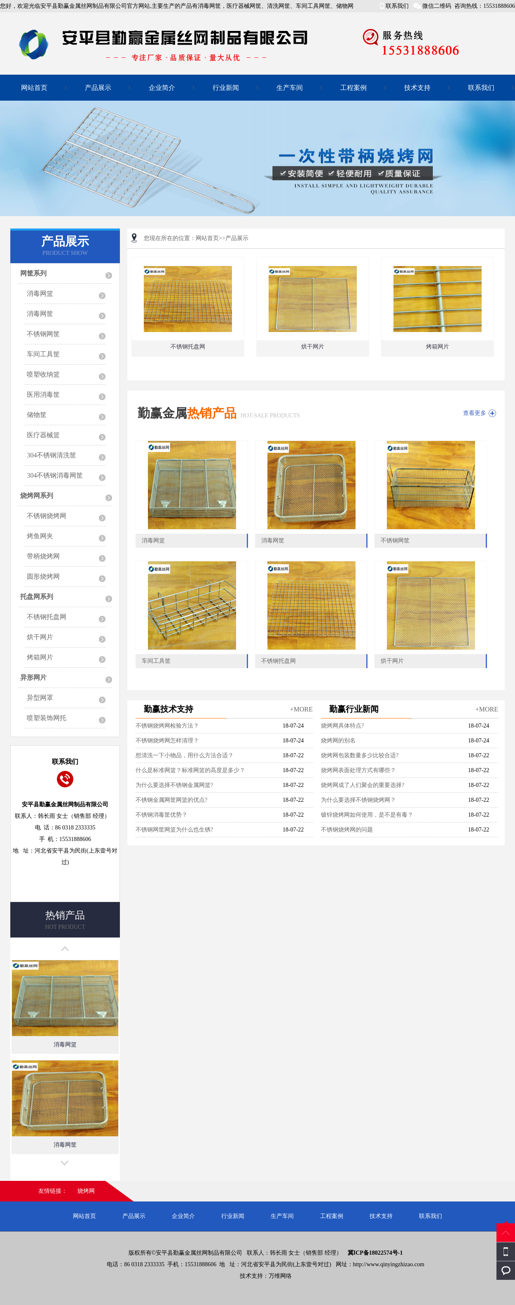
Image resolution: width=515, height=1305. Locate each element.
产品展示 (98, 87)
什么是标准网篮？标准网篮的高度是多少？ (190, 770)
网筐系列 (33, 273)
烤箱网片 (40, 657)
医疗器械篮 (43, 434)
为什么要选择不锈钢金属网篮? (174, 785)
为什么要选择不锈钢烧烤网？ (358, 800)
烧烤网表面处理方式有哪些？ (358, 770)
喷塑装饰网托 (46, 717)
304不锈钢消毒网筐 (55, 475)
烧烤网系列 (36, 495)
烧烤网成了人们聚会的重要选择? (362, 785)
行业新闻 (226, 87)
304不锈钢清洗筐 (51, 455)
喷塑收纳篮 (43, 374)
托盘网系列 (36, 596)
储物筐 (37, 414)
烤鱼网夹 (40, 535)
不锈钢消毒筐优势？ (161, 815)
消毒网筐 (40, 313)
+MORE (301, 709)
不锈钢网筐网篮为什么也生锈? (174, 830)
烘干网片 (40, 637)
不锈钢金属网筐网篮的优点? (171, 800)
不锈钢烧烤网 (46, 515)
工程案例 (353, 87)
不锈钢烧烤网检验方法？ (167, 726)
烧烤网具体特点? (342, 726)
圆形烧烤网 (43, 576)
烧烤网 (86, 1191)
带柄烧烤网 (43, 556)
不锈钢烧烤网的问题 (347, 830)
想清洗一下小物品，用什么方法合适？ (185, 755)
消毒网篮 (40, 293)
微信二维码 (436, 6)
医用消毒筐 (43, 394)
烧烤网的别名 (338, 740)
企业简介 (162, 87)
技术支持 (417, 87)
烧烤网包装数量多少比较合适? (359, 755)
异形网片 (33, 677)
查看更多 (474, 413)
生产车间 (289, 87)
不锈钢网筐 (43, 333)
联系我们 (397, 6)
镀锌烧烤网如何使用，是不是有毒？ (367, 815)
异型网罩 (40, 697)
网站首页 (34, 87)
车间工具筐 (43, 354)
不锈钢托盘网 (46, 616)
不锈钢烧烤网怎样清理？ (167, 740)
